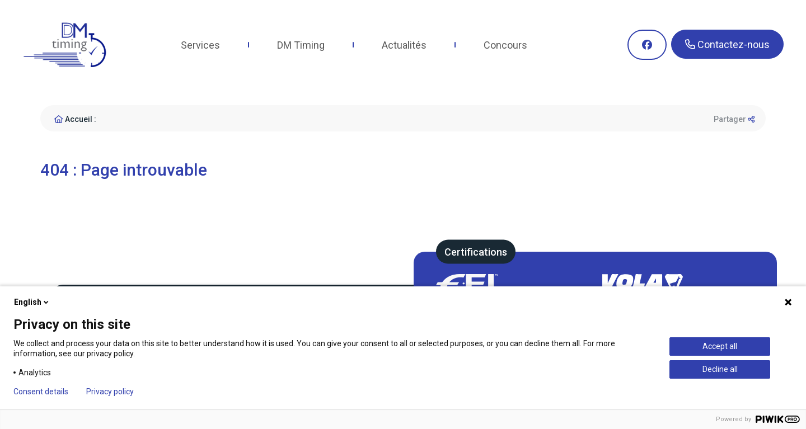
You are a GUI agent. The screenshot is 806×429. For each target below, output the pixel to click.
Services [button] (200, 45)
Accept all (719, 346)
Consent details (40, 391)
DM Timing (301, 45)
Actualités (404, 45)
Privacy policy (110, 391)
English (32, 302)
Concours (505, 45)
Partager (734, 119)
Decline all (720, 369)
